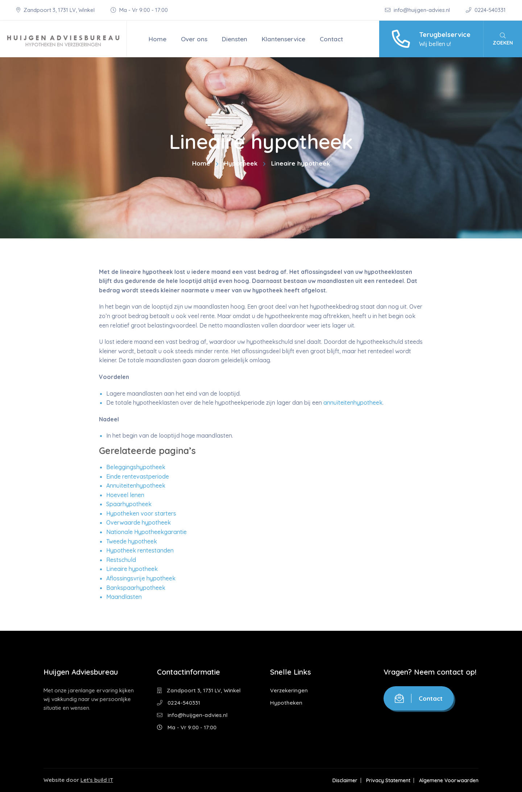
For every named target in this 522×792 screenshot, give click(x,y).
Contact (331, 39)
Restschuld (121, 559)
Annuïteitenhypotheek (135, 485)
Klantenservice (283, 39)
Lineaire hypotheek (132, 568)
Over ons (194, 39)
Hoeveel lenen (125, 495)
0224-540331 (486, 10)
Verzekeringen (289, 690)
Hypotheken (286, 702)
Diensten (234, 39)
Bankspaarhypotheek (135, 587)
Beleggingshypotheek (135, 467)
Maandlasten (124, 596)
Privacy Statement (388, 780)
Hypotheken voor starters (141, 513)
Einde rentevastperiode (137, 476)
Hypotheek (240, 163)
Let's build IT (96, 779)
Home (157, 39)
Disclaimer (344, 780)
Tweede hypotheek (131, 541)
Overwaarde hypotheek (138, 522)
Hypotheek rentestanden (140, 550)
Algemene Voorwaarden (448, 780)
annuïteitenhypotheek (352, 402)
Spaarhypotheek (129, 504)
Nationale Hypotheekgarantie (146, 531)
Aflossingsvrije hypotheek (140, 578)
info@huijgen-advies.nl (418, 10)
